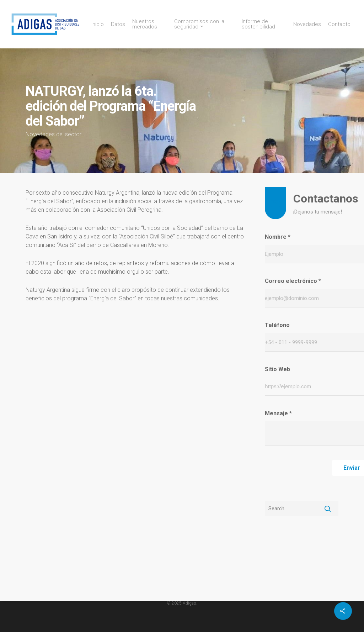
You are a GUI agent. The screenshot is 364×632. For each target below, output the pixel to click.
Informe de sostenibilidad (258, 24)
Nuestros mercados (144, 24)
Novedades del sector (53, 134)
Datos (118, 24)
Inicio (97, 24)
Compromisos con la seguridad (199, 24)
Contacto (339, 24)
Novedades (307, 24)
